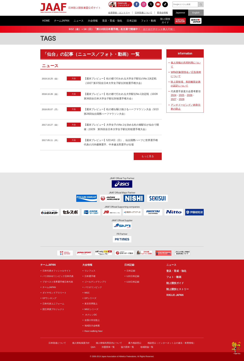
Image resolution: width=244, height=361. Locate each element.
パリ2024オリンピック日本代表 (57, 276)
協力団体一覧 (127, 347)
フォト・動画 (173, 277)
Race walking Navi (93, 331)
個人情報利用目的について (109, 343)
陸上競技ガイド (175, 283)
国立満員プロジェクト (53, 309)
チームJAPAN (48, 264)
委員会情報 (162, 12)
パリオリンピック (93, 287)
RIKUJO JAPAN (174, 295)
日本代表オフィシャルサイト (56, 270)
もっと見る (147, 156)
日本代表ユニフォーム (53, 303)
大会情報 (87, 264)
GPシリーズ (90, 298)
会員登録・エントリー (119, 12)
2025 (181, 95)
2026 (189, 95)
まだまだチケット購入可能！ (159, 29)
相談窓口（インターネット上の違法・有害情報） (171, 343)
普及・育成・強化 (176, 270)
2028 (181, 99)
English (195, 12)
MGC (87, 292)
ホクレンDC (90, 314)
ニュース (171, 264)
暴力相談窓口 (134, 343)
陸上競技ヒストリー (177, 289)
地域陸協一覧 (146, 347)
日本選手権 (89, 276)
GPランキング (49, 298)
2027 (173, 99)
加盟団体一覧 (108, 347)
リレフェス (89, 270)
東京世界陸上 (91, 303)
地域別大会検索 (92, 325)
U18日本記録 (133, 282)
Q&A (93, 347)
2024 (173, 95)
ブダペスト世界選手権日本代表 (57, 282)
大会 (74, 78)
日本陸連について (143, 12)
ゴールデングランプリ (95, 282)
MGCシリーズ (91, 309)
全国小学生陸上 (92, 320)
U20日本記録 (133, 276)
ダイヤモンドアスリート (54, 292)
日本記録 (129, 264)
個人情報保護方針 (81, 343)
